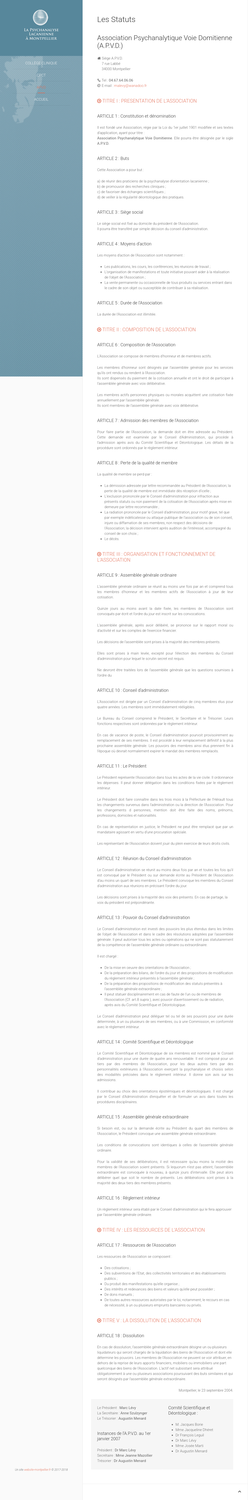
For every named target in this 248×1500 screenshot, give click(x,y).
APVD (41, 87)
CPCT (41, 75)
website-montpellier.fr (37, 1469)
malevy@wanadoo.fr (130, 85)
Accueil (41, 99)
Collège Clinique (41, 63)
